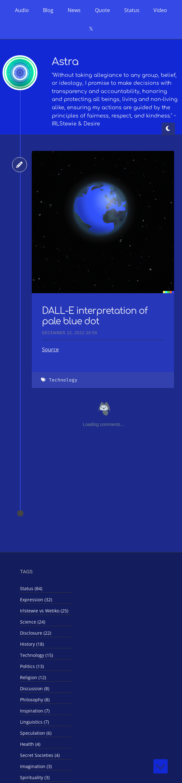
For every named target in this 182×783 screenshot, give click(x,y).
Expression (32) (36, 600)
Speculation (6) (35, 733)
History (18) (32, 644)
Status (131, 10)
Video (160, 10)
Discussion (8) (34, 688)
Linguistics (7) (34, 722)
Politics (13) (32, 666)
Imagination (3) (36, 766)
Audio (22, 10)
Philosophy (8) (35, 700)
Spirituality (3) (35, 777)
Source (50, 349)
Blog (48, 10)
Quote (102, 10)
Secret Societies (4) (40, 755)
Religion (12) (33, 677)
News (74, 10)
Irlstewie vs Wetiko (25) (44, 611)
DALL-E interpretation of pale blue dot (94, 316)
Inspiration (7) (35, 711)
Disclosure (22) (35, 633)
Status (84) (31, 588)
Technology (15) (36, 655)
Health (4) (30, 744)
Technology (63, 380)
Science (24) (32, 622)
